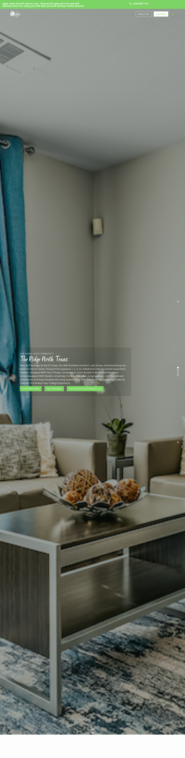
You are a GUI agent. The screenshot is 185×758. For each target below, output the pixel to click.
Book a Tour (143, 14)
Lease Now (161, 14)
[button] (173, 14)
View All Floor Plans (30, 388)
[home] (15, 14)
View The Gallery (54, 388)
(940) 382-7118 (140, 3)
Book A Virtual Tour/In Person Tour (85, 388)
